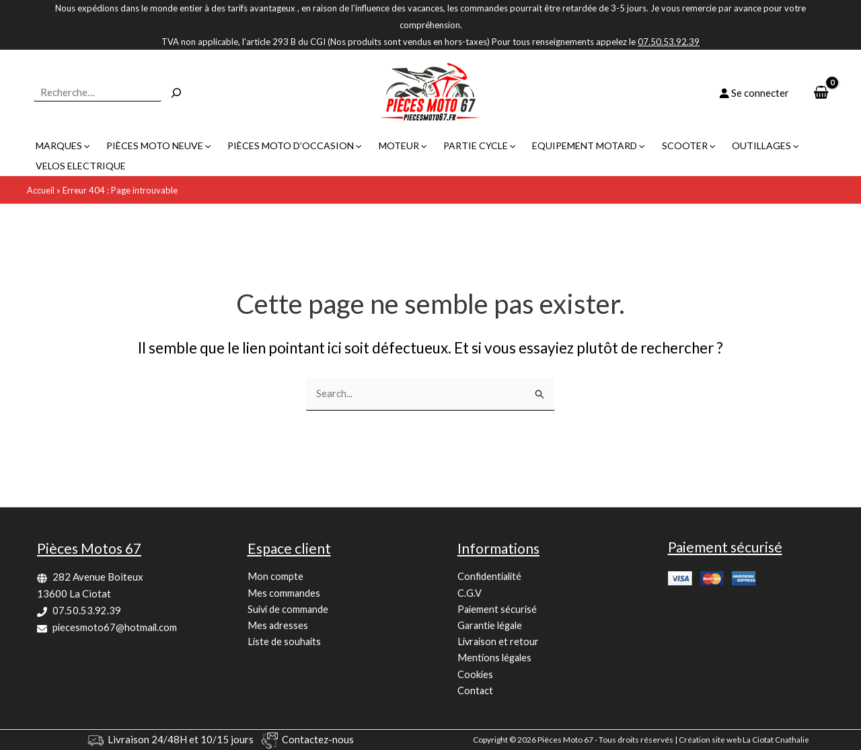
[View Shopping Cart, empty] (821, 93)
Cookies (475, 674)
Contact (475, 690)
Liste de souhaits (285, 640)
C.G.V (469, 591)
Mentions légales (496, 657)
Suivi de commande (289, 607)
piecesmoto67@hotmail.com (115, 624)
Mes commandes (284, 591)
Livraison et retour (499, 640)
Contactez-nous (318, 739)
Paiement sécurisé (498, 607)
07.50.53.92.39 (86, 607)
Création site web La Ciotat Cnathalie (744, 740)
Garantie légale (492, 624)
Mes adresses (278, 624)
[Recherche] (176, 92)
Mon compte (275, 574)
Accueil (40, 170)
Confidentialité (491, 574)
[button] (85, 146)
